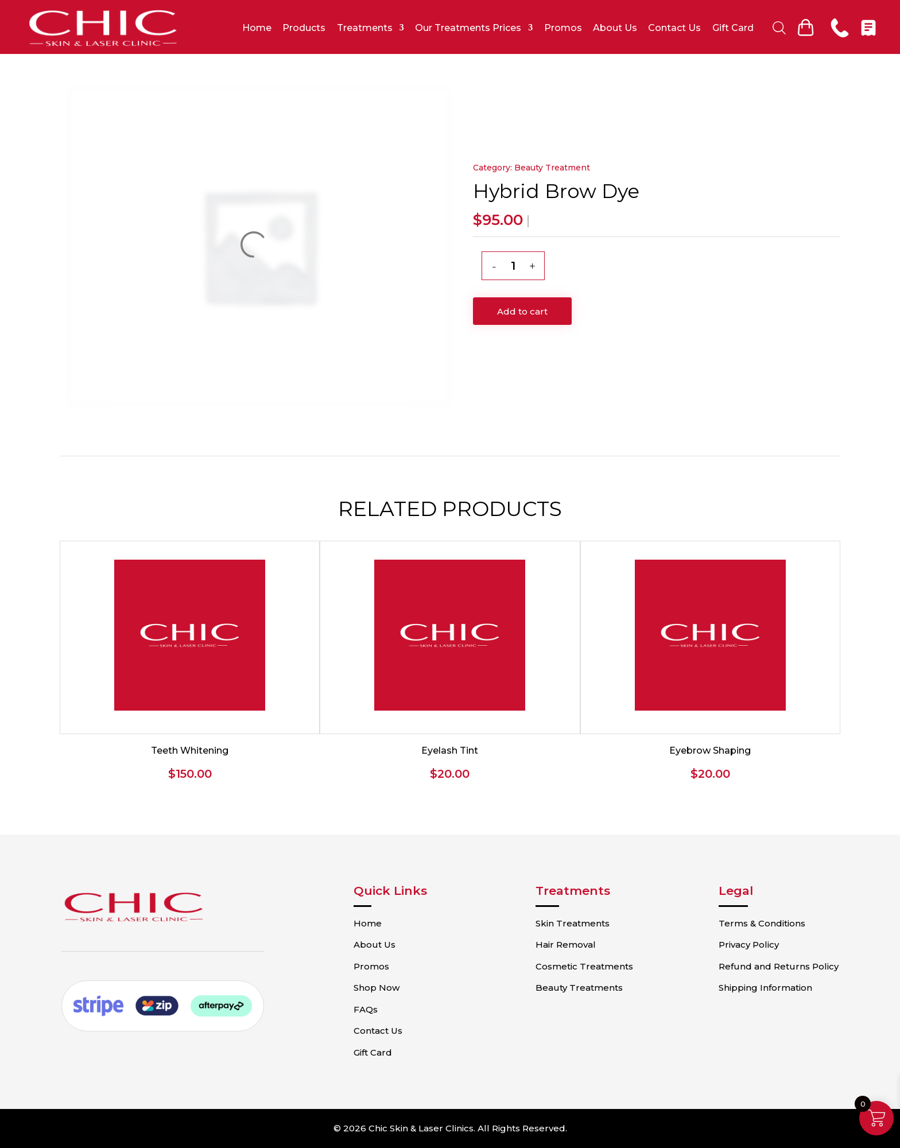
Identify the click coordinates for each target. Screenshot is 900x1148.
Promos (563, 27)
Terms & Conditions (762, 923)
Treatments (365, 27)
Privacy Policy (749, 944)
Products (303, 27)
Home (256, 27)
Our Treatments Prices (468, 27)
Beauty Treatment (552, 167)
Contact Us (674, 27)
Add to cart (522, 311)
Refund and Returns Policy (779, 966)
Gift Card (733, 27)
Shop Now (376, 987)
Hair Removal (566, 944)
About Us (615, 27)
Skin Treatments (573, 923)
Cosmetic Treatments (584, 966)
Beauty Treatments (579, 987)
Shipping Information (765, 987)
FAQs (366, 1009)
